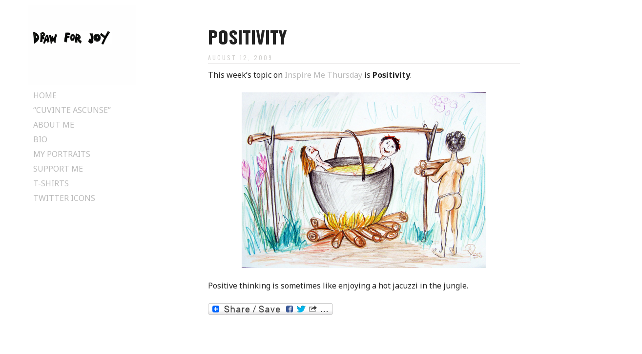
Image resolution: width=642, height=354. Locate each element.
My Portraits (61, 154)
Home (45, 95)
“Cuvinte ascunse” (72, 110)
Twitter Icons (64, 198)
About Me (53, 124)
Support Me (58, 168)
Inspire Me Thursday (323, 74)
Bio (40, 139)
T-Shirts (51, 183)
